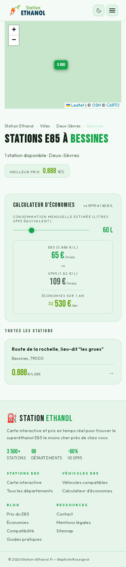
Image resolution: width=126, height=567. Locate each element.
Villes (45, 125)
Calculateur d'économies (87, 490)
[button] (61, 65)
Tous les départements (30, 490)
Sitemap (64, 530)
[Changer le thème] (98, 10)
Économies (18, 522)
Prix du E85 (18, 514)
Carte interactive (24, 482)
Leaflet (75, 105)
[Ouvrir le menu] (112, 10)
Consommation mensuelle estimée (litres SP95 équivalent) (60, 219)
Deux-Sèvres (68, 125)
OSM (96, 105)
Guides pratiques (24, 539)
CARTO (113, 105)
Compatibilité (20, 530)
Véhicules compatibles (85, 482)
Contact (64, 514)
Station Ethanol (19, 125)
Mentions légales (73, 522)
